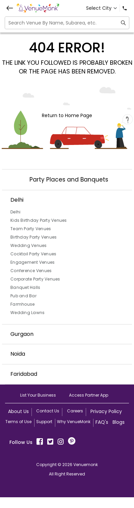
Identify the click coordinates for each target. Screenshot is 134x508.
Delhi (15, 212)
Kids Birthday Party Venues (38, 220)
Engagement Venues (32, 262)
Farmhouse (22, 304)
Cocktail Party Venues (33, 254)
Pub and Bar (23, 296)
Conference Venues (31, 270)
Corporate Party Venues (35, 279)
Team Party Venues (30, 229)
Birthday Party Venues (33, 237)
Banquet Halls (25, 287)
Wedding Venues (28, 245)
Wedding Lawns (27, 312)
